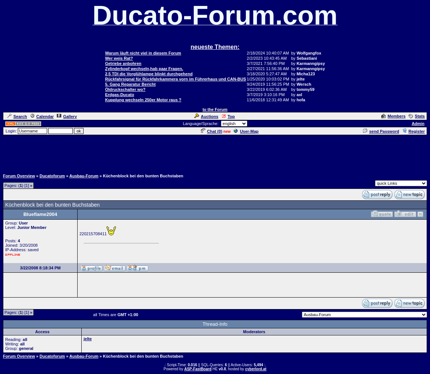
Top (228, 116)
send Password (381, 131)
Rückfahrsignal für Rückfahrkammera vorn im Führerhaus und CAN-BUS (175, 79)
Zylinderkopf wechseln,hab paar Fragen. (144, 68)
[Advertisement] (215, 152)
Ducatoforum (52, 176)
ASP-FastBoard (197, 369)
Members (393, 116)
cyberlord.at (255, 369)
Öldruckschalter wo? (125, 89)
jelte (88, 339)
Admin (418, 123)
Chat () (211, 131)
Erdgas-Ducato (119, 94)
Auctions (206, 116)
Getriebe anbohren (123, 63)
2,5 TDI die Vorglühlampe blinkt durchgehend (149, 74)
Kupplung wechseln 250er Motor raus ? (143, 100)
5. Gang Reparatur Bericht (130, 84)
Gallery (67, 116)
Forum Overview (19, 176)
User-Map (246, 131)
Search (17, 116)
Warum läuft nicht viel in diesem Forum (143, 53)
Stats (416, 116)
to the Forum (214, 109)
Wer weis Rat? (119, 58)
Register (413, 131)
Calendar (42, 116)
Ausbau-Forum (83, 176)
